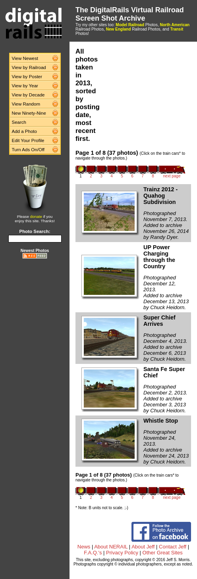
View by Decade (28, 94)
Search (19, 122)
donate (36, 216)
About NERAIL (110, 547)
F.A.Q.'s (93, 553)
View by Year (25, 85)
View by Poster (27, 76)
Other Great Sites (163, 553)
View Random (26, 104)
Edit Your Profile (28, 140)
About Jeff (143, 547)
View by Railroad (29, 67)
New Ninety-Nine (29, 113)
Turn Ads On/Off (28, 149)
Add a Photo (24, 131)
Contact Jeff (172, 547)
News (84, 547)
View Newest (25, 58)
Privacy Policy (122, 553)
